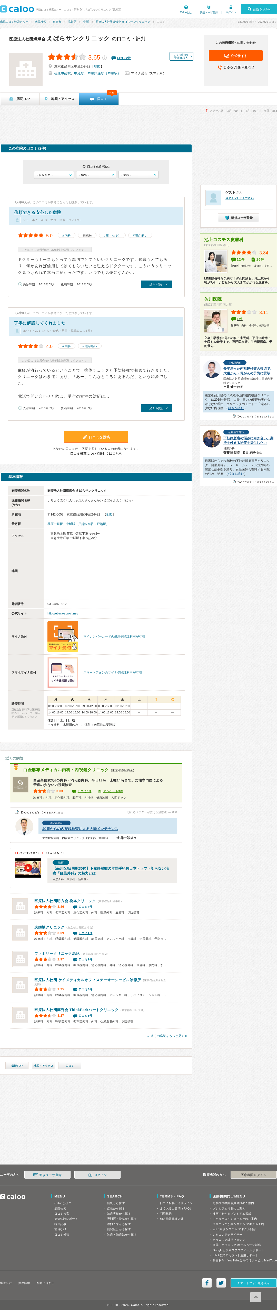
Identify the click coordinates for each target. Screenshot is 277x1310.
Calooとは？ (62, 1203)
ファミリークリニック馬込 (57, 953)
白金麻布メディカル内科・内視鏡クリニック (66, 770)
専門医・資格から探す (122, 1218)
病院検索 (40, 21)
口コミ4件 (86, 906)
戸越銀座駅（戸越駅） (104, 73)
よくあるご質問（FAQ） (176, 1208)
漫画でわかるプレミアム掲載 (232, 1213)
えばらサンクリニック (59, 38)
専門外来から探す (119, 1224)
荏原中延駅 (62, 73)
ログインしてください (239, 197)
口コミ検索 (61, 1213)
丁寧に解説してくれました (39, 323)
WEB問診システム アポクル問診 (234, 1229)
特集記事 (60, 1224)
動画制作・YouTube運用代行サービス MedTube (245, 1260)
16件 (260, 259)
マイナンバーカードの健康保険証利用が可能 (114, 636)
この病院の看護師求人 (181, 56)
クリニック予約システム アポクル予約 (238, 1224)
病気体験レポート (66, 1218)
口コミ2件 (86, 959)
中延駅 (79, 73)
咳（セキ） (113, 235)
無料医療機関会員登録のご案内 (233, 1203)
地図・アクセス (43, 1065)
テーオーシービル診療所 (87, 980)
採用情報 (24, 1282)
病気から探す (116, 1203)
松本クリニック (65, 901)
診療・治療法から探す (122, 1234)
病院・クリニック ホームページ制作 (237, 1244)
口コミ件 (124, 58)
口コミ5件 (86, 989)
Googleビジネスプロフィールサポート (238, 1250)
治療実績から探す (119, 1213)
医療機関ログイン (253, 1175)
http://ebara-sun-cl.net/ (62, 613)
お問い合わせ (45, 1282)
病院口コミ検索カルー (14, 21)
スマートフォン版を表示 (253, 1283)
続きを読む (236, 408)
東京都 (57, 21)
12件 (241, 259)
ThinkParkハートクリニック (76, 1010)
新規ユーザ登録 (209, 12)
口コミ (70, 1065)
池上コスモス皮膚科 (223, 239)
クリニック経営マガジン (229, 1239)
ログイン (231, 12)
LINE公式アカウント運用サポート (235, 1255)
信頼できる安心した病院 (37, 212)
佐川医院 (213, 299)
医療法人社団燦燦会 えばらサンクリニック (123, 21)
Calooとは (186, 12)
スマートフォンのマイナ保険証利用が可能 (112, 672)
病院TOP (17, 1065)
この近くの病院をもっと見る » (165, 1036)
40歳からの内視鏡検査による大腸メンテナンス (80, 829)
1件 (240, 319)
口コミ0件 (85, 791)
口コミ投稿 (61, 1234)
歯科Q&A (60, 1229)
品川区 (72, 21)
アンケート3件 (113, 791)
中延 (86, 21)
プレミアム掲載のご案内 (229, 1208)
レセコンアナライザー (227, 1234)
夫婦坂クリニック (49, 927)
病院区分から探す (119, 1229)
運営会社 (6, 1282)
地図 (97, 66)
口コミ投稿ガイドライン (176, 1203)
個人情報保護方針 (172, 1218)
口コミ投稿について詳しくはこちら (96, 453)
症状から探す (116, 1208)
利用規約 (166, 1213)
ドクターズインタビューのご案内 (235, 1218)
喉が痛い (141, 235)
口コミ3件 (86, 1015)
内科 (68, 235)
